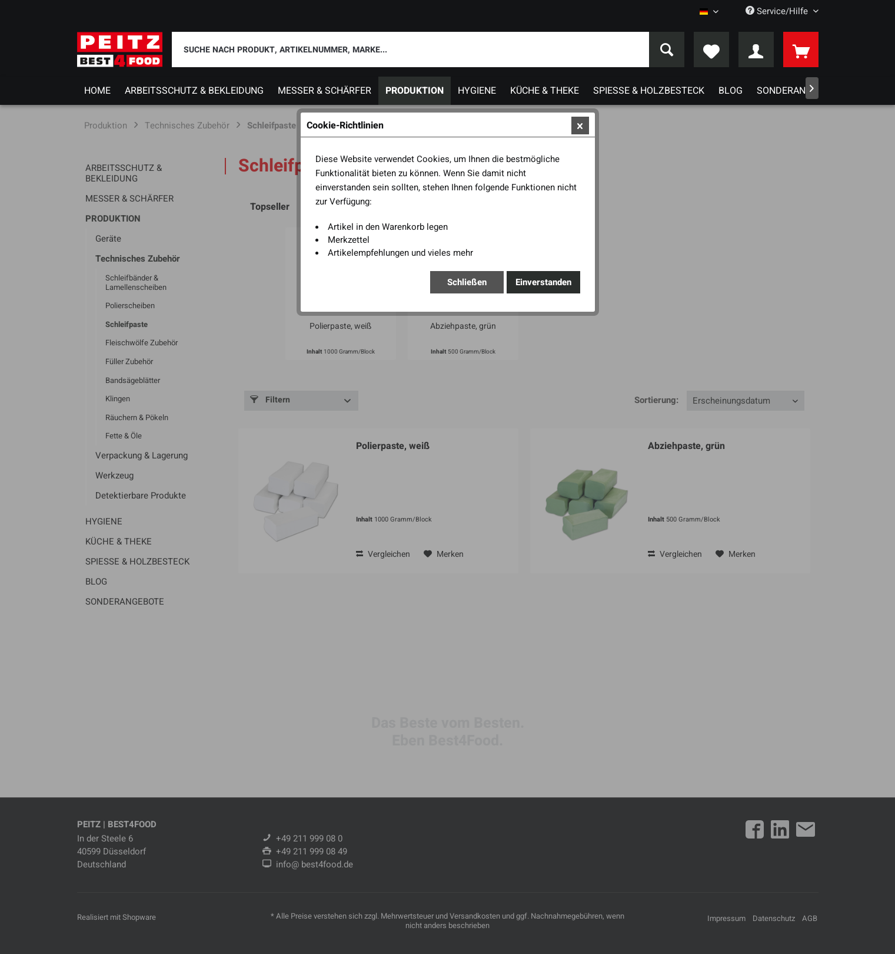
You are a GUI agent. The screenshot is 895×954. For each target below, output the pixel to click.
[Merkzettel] (711, 49)
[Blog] (730, 91)
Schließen (467, 282)
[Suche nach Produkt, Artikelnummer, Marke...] (428, 49)
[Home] (97, 91)
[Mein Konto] (756, 49)
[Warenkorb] (801, 49)
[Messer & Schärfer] (324, 91)
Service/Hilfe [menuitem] (778, 11)
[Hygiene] (477, 91)
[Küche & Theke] (544, 91)
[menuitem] (428, 49)
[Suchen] (666, 49)
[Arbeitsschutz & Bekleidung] (194, 91)
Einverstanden (543, 282)
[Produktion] (414, 91)
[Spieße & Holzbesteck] (648, 91)
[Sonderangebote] (798, 91)
